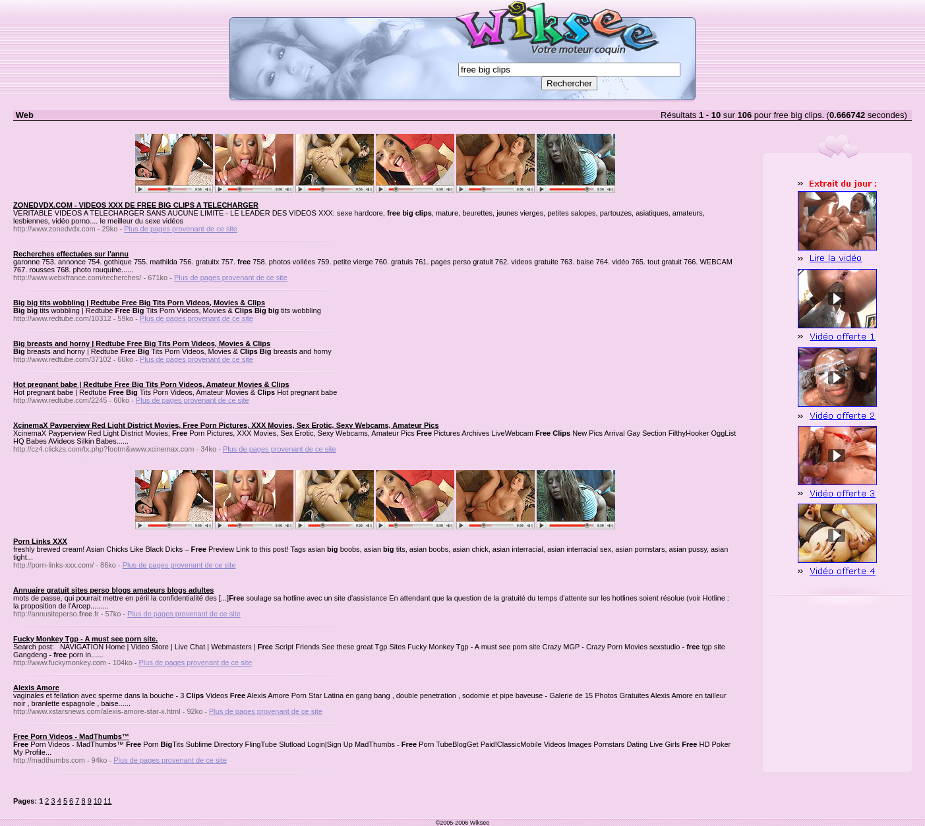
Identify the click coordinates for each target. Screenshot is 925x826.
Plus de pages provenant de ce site (180, 229)
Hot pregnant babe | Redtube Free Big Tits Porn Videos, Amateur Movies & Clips (151, 384)
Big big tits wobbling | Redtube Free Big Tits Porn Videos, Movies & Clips (139, 303)
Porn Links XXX (40, 541)
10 (98, 801)
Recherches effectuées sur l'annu (71, 254)
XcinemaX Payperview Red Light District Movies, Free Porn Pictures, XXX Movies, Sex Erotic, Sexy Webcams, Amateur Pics (226, 425)
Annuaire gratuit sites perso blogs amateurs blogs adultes (113, 590)
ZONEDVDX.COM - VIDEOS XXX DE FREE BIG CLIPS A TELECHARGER (135, 205)
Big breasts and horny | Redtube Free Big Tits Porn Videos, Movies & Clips (141, 343)
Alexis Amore (36, 688)
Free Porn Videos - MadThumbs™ (71, 736)
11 (107, 801)
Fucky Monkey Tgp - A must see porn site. (85, 639)
